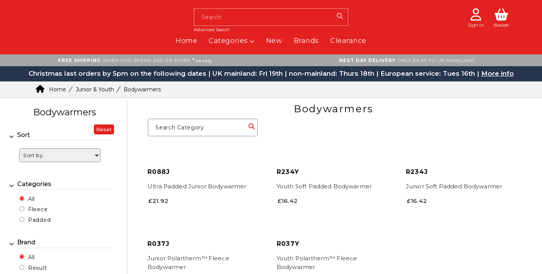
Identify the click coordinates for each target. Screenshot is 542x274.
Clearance (348, 41)
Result (37, 267)
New (274, 41)
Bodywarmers (142, 89)
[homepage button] (82, 2)
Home (186, 41)
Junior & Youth (95, 89)
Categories (232, 41)
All (31, 199)
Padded (39, 220)
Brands (306, 41)
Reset (104, 129)
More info (497, 73)
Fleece (38, 209)
